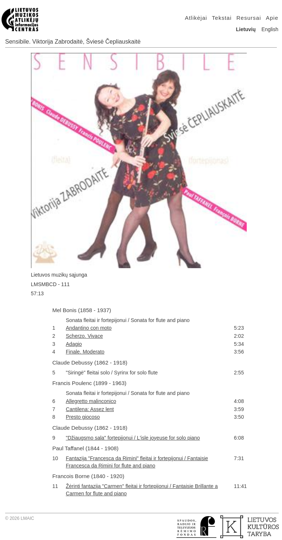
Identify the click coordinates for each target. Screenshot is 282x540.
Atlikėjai (196, 18)
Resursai (248, 18)
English (269, 29)
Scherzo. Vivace (84, 336)
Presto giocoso (83, 417)
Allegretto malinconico (91, 401)
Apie (272, 18)
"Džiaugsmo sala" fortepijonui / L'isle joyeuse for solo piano (133, 438)
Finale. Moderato (85, 352)
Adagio (74, 344)
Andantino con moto (89, 328)
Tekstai (222, 18)
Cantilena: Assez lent (90, 409)
